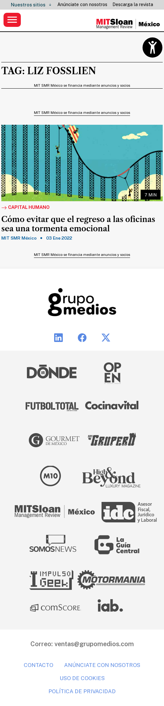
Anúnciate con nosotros (82, 4)
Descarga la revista (132, 4)
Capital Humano (25, 207)
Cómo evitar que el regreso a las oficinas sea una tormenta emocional (78, 224)
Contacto (38, 665)
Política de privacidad (82, 691)
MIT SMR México (19, 238)
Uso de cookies (82, 678)
